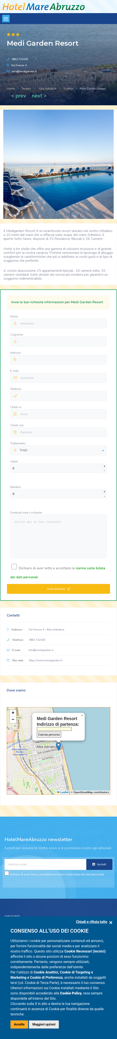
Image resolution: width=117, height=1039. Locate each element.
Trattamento (17, 443)
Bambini (15, 487)
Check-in (15, 407)
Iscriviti (99, 864)
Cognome (16, 335)
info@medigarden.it (24, 71)
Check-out (16, 425)
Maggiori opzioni (44, 1024)
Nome (14, 317)
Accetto (19, 1024)
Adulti (14, 462)
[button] (58, 746)
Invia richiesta (58, 588)
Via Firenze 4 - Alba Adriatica (46, 629)
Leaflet (63, 792)
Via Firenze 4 (19, 65)
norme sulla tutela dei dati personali (80, 874)
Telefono (15, 389)
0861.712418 (20, 59)
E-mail (14, 371)
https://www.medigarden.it (45, 660)
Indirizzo (15, 353)
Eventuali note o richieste (26, 513)
